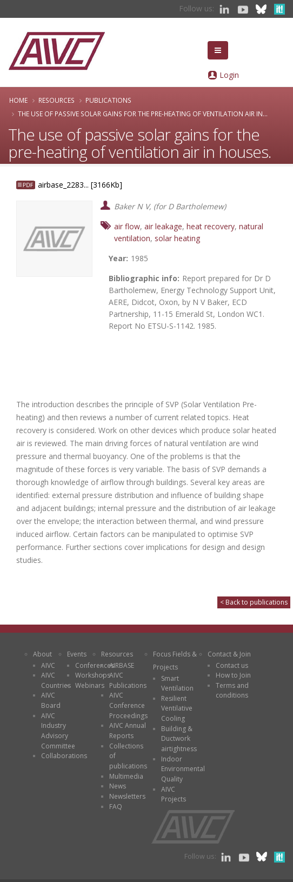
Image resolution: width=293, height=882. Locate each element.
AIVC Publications (127, 680)
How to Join (233, 675)
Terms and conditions (232, 690)
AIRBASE (121, 665)
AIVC (48, 665)
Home (18, 100)
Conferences (94, 665)
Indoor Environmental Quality (183, 769)
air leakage (163, 226)
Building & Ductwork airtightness (179, 738)
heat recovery (211, 226)
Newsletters (127, 796)
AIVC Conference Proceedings (128, 705)
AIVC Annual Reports (127, 730)
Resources (56, 100)
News (117, 786)
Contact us (232, 665)
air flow (127, 226)
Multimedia (126, 776)
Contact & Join (229, 654)
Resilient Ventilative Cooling (176, 708)
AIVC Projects (173, 794)
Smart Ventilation (177, 683)
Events (76, 654)
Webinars (89, 685)
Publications (108, 100)
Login (229, 75)
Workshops (92, 675)
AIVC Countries (56, 680)
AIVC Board (51, 700)
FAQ (115, 806)
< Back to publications (254, 602)
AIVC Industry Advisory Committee (58, 731)
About (42, 654)
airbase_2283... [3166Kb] (80, 185)
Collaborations (64, 755)
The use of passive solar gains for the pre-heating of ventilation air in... (143, 113)
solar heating (177, 238)
